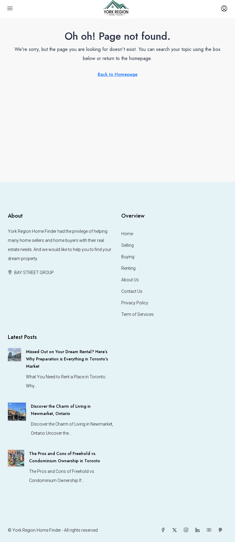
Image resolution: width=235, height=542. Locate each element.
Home (127, 233)
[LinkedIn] (198, 530)
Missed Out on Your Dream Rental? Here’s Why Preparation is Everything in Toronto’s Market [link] (67, 359)
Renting (128, 268)
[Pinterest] (221, 530)
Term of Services (137, 314)
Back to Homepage (118, 74)
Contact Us (131, 291)
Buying (127, 256)
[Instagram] (187, 530)
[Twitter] (175, 530)
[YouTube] (210, 530)
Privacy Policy (134, 302)
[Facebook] (164, 530)
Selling (127, 245)
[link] (14, 354)
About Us (130, 279)
